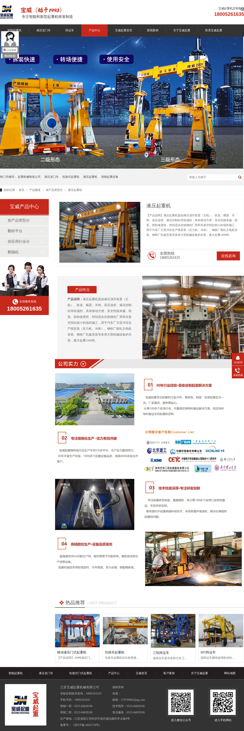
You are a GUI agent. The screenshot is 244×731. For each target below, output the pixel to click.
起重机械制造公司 (29, 176)
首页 (22, 190)
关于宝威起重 (181, 30)
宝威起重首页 (123, 30)
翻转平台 (15, 231)
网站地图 (229, 673)
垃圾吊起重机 (114, 652)
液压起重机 (90, 176)
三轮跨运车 (161, 652)
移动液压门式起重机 (71, 652)
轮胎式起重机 (71, 176)
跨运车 (69, 30)
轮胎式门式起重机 (80, 673)
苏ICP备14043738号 (86, 725)
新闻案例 (152, 30)
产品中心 (94, 30)
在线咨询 (228, 256)
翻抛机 (13, 252)
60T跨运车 (208, 652)
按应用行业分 (19, 241)
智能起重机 (16, 673)
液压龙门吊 (43, 30)
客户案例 (169, 673)
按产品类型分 (55, 190)
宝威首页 (141, 673)
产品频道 (35, 190)
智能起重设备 (109, 176)
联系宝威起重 (213, 30)
